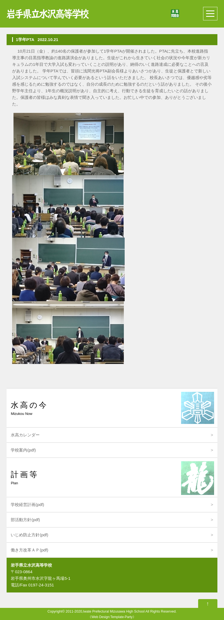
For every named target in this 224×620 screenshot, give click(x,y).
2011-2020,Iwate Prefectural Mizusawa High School (105, 611)
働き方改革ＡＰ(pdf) (29, 550)
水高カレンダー (25, 435)
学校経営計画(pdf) (27, 504)
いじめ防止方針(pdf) (29, 534)
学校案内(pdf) (23, 450)
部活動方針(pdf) (25, 519)
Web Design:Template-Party (111, 617)
